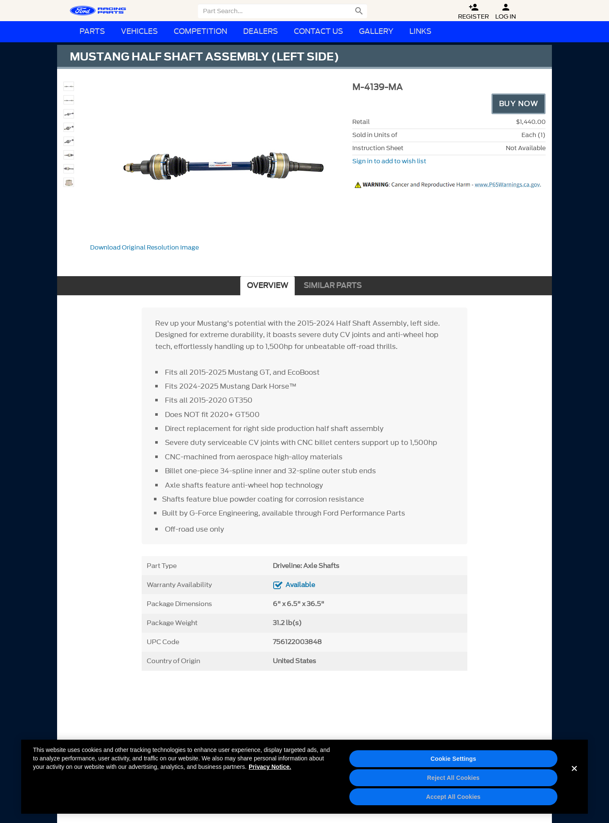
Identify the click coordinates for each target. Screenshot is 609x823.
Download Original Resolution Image (144, 247)
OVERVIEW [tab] (267, 285)
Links (420, 31)
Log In (505, 11)
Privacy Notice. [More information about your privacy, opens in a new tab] (270, 769)
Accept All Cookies (453, 799)
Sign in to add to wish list (389, 161)
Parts (92, 31)
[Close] (574, 778)
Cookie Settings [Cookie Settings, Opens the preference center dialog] (453, 761)
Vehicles (139, 31)
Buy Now (518, 104)
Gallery (376, 31)
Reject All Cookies (453, 780)
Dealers (260, 31)
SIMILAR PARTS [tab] (333, 285)
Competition (200, 31)
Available (300, 585)
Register (473, 11)
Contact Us (318, 31)
